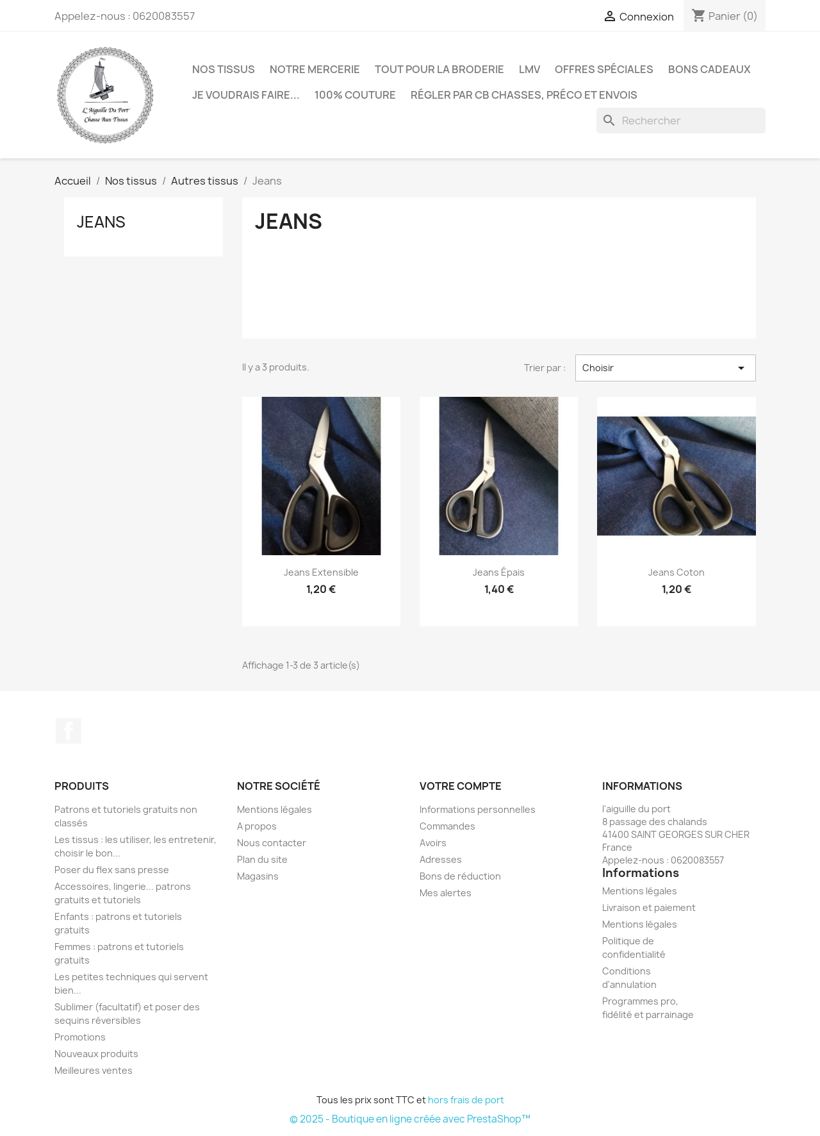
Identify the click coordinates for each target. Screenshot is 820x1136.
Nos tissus (223, 69)
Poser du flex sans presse (111, 870)
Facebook (68, 731)
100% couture (355, 95)
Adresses (441, 859)
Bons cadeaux (709, 69)
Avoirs (433, 843)
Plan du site (262, 859)
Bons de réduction (460, 876)
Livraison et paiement (649, 907)
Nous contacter (271, 843)
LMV (529, 69)
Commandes (447, 826)
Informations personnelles (478, 809)
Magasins (258, 876)
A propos (257, 826)
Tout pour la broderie (439, 69)
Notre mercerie (315, 69)
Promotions (80, 1037)
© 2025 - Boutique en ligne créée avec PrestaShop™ (410, 1119)
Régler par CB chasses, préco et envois (524, 95)
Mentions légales (274, 809)
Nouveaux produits (96, 1054)
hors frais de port (466, 1100)
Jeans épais (499, 572)
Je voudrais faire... (246, 95)
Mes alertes (446, 893)
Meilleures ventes (93, 1070)
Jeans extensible (321, 572)
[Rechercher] (681, 120)
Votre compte (461, 786)
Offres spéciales (604, 69)
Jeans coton (676, 572)
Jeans (101, 222)
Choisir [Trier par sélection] (665, 368)
